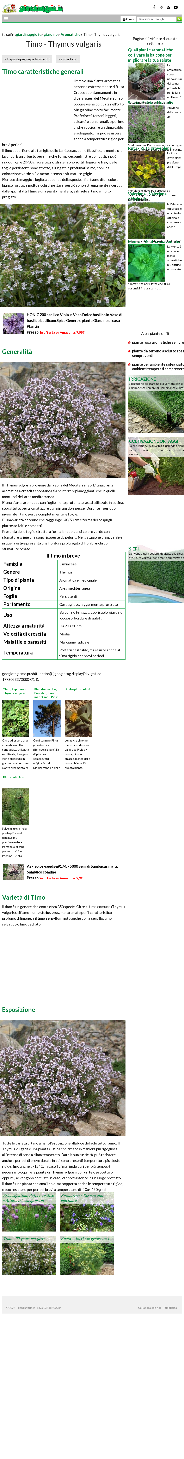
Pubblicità (170, 1307)
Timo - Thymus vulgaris (24, 1239)
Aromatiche (70, 34)
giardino (51, 34)
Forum (128, 19)
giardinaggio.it (28, 34)
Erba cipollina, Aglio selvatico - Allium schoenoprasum (28, 1198)
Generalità (17, 351)
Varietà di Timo (23, 897)
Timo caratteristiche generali (43, 71)
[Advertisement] (50, 29)
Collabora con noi (149, 1307)
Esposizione (18, 1009)
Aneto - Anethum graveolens (85, 1239)
